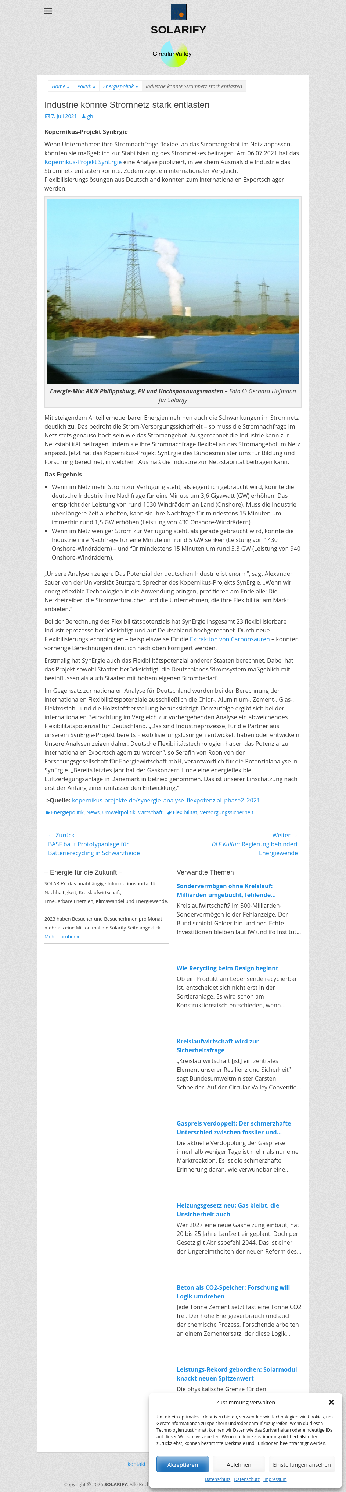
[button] (331, 1402)
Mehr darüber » (61, 936)
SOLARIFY (178, 30)
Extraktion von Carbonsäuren (230, 639)
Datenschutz (217, 1479)
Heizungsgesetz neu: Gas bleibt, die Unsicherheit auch (228, 1209)
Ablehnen (239, 1464)
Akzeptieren (182, 1464)
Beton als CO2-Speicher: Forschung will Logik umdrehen (233, 1291)
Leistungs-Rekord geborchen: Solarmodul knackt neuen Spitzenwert (237, 1373)
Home (60, 86)
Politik (86, 86)
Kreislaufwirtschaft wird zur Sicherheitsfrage (218, 1045)
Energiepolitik (120, 86)
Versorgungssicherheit (226, 812)
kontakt (136, 1463)
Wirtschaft (150, 812)
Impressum (274, 1479)
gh (90, 116)
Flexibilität (185, 812)
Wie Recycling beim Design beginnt (227, 968)
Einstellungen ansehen (302, 1464)
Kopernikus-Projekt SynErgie (83, 162)
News (93, 812)
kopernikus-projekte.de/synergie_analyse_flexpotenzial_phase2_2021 (166, 800)
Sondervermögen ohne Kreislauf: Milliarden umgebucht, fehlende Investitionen (225, 890)
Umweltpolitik (118, 812)
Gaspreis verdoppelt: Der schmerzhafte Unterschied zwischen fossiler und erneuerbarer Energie (234, 1128)
